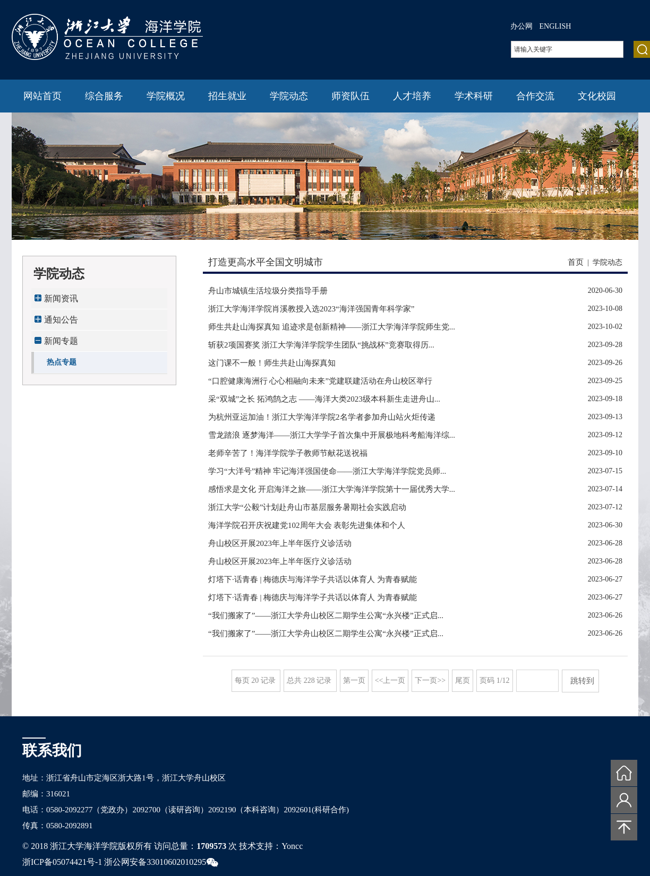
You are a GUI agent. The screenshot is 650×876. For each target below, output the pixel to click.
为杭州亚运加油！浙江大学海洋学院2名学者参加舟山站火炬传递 (321, 417)
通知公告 (61, 319)
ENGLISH (555, 26)
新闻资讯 (61, 298)
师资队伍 (350, 96)
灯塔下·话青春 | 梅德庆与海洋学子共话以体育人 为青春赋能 (312, 579)
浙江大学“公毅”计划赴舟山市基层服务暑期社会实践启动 (307, 507)
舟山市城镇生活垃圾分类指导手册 (268, 291)
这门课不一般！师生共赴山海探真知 (272, 363)
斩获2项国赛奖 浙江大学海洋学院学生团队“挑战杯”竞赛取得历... (321, 345)
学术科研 (474, 96)
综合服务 (104, 96)
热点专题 (61, 362)
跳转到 (583, 680)
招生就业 (227, 96)
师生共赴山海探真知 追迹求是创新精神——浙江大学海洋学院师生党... (331, 327)
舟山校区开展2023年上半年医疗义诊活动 (280, 543)
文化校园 (597, 96)
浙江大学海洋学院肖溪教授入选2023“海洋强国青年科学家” (311, 309)
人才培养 (412, 96)
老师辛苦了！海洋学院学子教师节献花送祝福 (287, 453)
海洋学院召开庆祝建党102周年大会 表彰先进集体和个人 (306, 525)
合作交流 (535, 96)
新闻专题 (61, 340)
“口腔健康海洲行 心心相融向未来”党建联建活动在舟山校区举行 (320, 381)
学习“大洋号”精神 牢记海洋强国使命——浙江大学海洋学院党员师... (327, 471)
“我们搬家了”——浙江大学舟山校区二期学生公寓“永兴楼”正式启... (325, 615)
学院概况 (166, 96)
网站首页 (42, 96)
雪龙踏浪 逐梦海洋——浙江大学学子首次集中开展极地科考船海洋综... (331, 435)
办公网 (521, 26)
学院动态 (289, 96)
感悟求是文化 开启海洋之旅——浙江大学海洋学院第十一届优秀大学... (331, 489)
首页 (576, 262)
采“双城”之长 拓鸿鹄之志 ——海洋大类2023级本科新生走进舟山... (324, 399)
